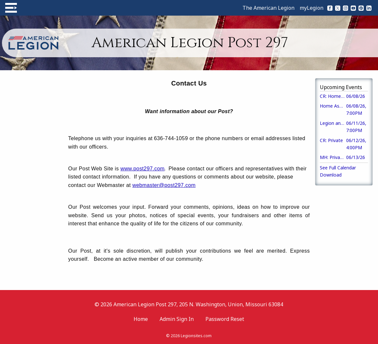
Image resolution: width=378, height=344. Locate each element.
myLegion (311, 7)
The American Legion (268, 7)
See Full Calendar (338, 168)
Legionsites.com (196, 335)
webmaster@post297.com (164, 185)
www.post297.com (142, 168)
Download (331, 175)
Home (141, 319)
